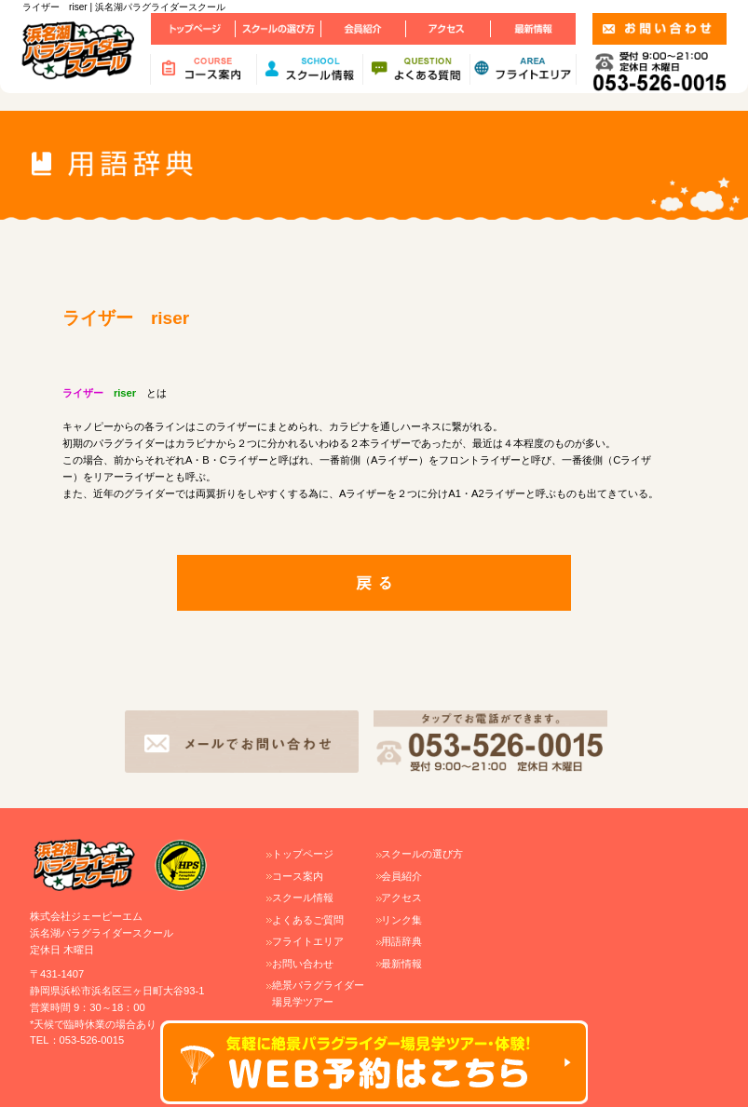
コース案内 (297, 876)
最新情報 (401, 963)
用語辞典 (401, 941)
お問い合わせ (302, 963)
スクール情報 (302, 897)
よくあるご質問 (308, 919)
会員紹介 (401, 876)
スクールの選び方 (422, 853)
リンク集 (401, 919)
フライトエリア (308, 941)
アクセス (401, 897)
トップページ (302, 853)
